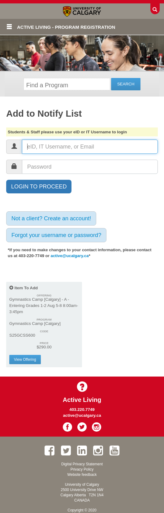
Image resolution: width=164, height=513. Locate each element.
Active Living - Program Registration (66, 27)
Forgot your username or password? (56, 235)
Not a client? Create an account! (51, 218)
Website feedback (82, 474)
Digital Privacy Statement (82, 464)
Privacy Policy (82, 469)
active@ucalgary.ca (70, 255)
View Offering (25, 359)
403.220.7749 (82, 409)
